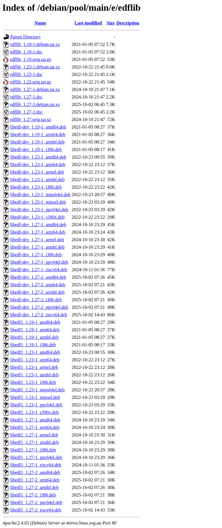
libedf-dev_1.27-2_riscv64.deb (38, 314)
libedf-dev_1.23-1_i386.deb (36, 187)
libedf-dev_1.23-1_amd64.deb (38, 157)
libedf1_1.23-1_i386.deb (33, 382)
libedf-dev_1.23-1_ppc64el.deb (39, 209)
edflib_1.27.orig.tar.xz (30, 119)
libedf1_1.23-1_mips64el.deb (37, 389)
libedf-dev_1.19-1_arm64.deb (37, 134)
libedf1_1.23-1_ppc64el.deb (36, 404)
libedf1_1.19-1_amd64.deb (35, 322)
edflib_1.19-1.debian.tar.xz (35, 44)
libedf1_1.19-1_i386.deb (33, 344)
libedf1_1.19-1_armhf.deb (34, 337)
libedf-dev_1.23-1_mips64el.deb (40, 194)
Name (40, 23)
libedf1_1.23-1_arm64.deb (35, 359)
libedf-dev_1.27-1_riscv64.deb (38, 269)
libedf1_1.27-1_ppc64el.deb (36, 457)
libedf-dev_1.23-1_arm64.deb (37, 164)
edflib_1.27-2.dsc (26, 111)
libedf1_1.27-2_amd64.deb (35, 472)
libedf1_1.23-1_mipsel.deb (35, 397)
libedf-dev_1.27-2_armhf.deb (37, 292)
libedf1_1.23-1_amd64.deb (35, 352)
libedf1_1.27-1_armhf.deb (34, 442)
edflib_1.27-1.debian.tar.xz (35, 89)
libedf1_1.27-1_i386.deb (33, 449)
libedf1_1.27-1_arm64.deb (35, 427)
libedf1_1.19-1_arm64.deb (35, 329)
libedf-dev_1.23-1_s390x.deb (37, 217)
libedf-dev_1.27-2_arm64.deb (37, 284)
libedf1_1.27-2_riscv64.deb (35, 509)
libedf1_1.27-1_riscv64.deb (35, 464)
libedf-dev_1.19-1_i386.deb (36, 149)
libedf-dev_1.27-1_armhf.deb (37, 247)
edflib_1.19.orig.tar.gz (30, 59)
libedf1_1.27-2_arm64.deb (35, 479)
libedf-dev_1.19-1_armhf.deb (37, 142)
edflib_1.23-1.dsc (26, 74)
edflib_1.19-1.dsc (26, 51)
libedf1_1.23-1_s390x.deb (34, 412)
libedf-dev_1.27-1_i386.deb (36, 254)
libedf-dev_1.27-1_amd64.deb (38, 224)
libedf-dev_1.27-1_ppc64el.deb (39, 262)
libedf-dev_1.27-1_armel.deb (37, 239)
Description (127, 23)
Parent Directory (25, 36)
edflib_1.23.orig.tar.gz (30, 81)
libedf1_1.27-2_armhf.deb (34, 487)
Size (111, 23)
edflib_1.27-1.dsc (26, 96)
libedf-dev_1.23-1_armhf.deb (37, 179)
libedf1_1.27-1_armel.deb (34, 434)
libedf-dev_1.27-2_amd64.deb (38, 277)
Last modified (88, 23)
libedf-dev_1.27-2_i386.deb (36, 299)
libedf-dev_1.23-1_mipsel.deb (38, 202)
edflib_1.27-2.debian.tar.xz (35, 104)
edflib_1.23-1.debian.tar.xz (35, 66)
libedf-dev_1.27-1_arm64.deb (37, 232)
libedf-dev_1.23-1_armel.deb (37, 172)
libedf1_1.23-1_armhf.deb (34, 374)
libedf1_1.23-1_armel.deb (34, 367)
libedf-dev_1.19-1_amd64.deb (38, 126)
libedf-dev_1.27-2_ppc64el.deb (39, 307)
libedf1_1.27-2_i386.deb (33, 494)
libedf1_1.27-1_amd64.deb (35, 419)
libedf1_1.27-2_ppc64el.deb (36, 502)
